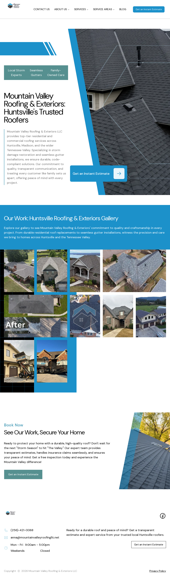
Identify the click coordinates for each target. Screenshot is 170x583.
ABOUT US (62, 9)
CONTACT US (42, 9)
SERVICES (81, 9)
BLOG (122, 9)
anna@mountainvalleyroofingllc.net (35, 537)
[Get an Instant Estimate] (119, 173)
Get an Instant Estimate (149, 9)
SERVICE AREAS (104, 9)
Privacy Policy (157, 571)
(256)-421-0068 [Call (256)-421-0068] (22, 530)
